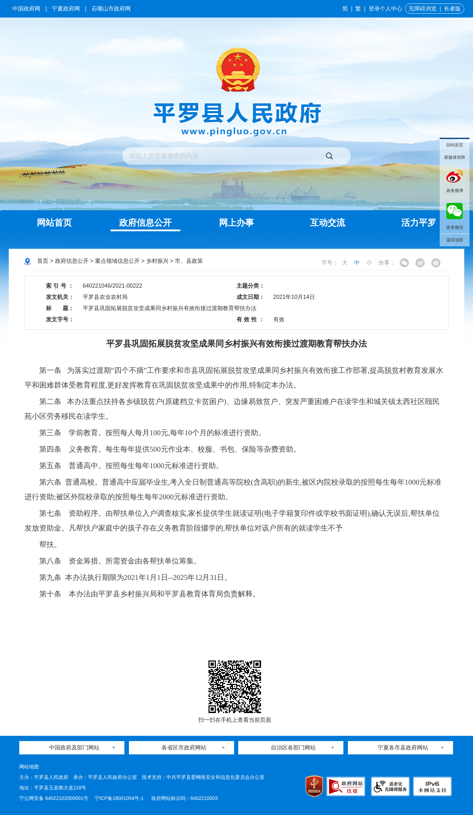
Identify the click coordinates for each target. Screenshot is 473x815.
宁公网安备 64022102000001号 (53, 798)
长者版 (452, 9)
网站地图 (29, 766)
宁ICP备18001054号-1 (120, 798)
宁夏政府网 (66, 9)
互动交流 (327, 222)
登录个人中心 (385, 9)
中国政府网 (26, 9)
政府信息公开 (145, 222)
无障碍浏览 (423, 9)
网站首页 (54, 222)
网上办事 (236, 222)
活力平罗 (418, 222)
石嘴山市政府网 (111, 9)
